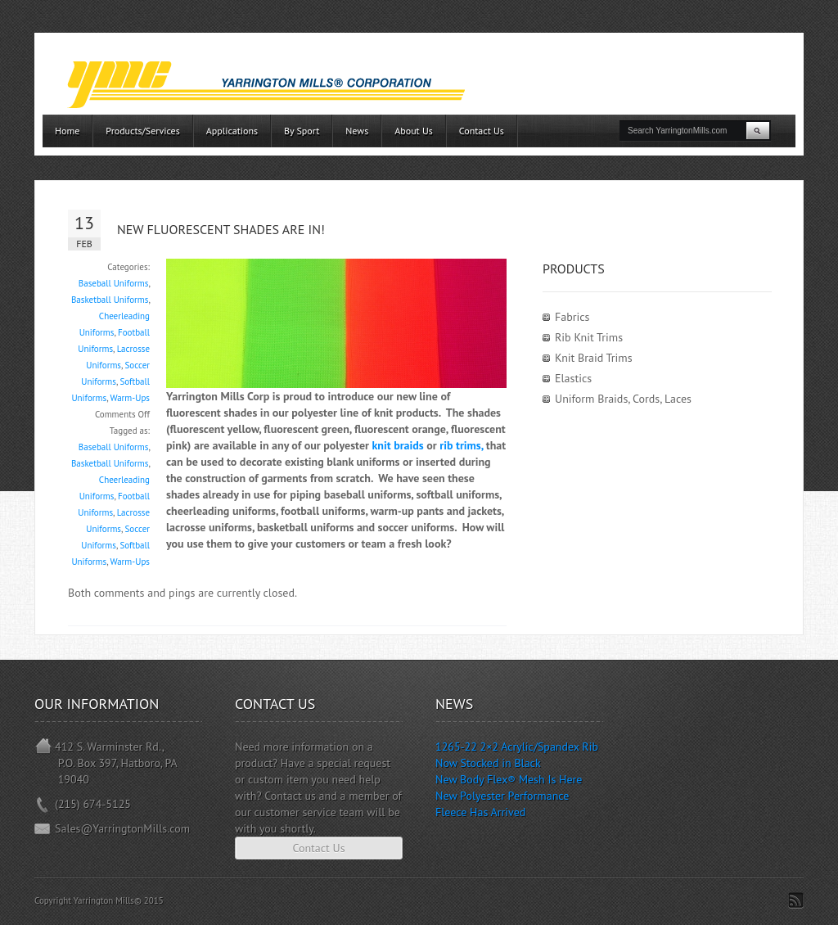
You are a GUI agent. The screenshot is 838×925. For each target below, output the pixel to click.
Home (67, 130)
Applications (232, 130)
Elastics (573, 378)
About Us (413, 130)
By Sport (301, 130)
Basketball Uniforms (109, 299)
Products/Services (142, 130)
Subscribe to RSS (796, 900)
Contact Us (481, 130)
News (356, 130)
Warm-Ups (130, 398)
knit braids (397, 445)
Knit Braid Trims (594, 357)
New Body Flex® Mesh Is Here (508, 779)
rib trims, (461, 445)
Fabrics (572, 316)
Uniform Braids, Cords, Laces (623, 398)
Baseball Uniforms (114, 283)
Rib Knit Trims (589, 337)
